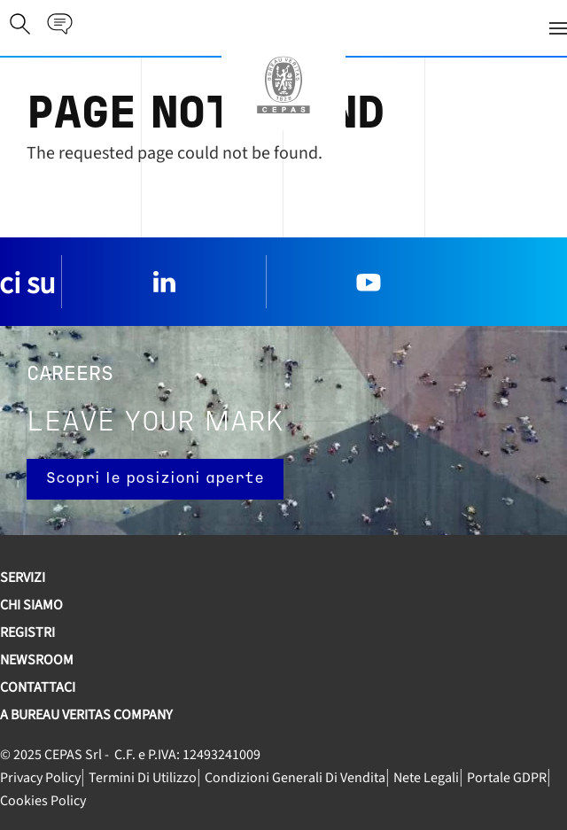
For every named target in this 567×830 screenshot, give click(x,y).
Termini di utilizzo (143, 777)
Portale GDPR (507, 777)
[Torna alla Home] (283, 85)
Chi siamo (31, 605)
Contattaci (37, 687)
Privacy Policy (40, 777)
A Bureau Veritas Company (86, 715)
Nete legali (426, 777)
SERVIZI (22, 577)
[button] (321, 28)
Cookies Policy (43, 801)
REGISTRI (27, 632)
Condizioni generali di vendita (295, 777)
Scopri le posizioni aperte (155, 478)
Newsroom (37, 660)
